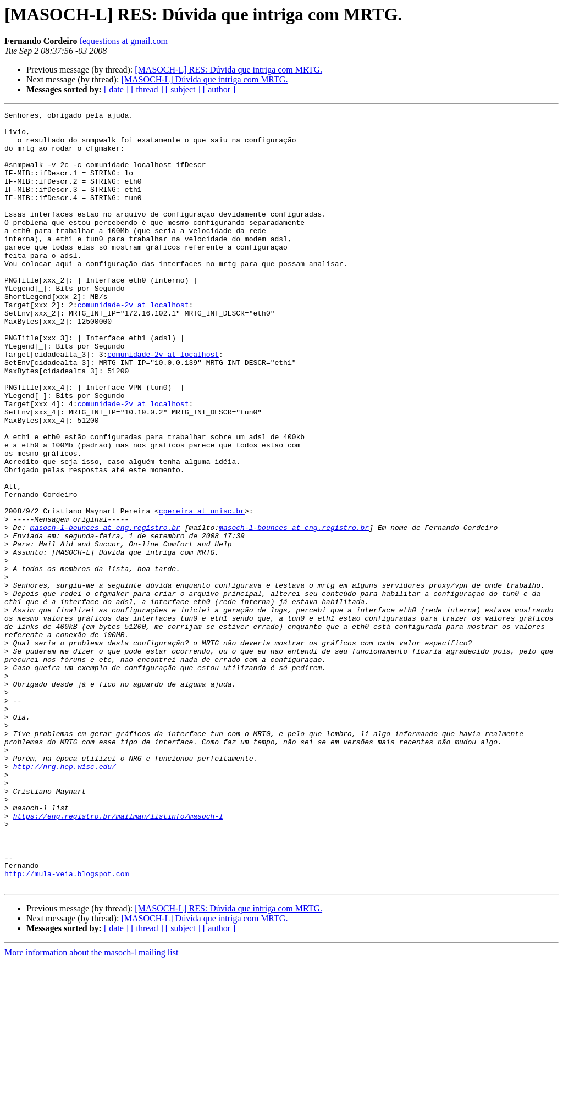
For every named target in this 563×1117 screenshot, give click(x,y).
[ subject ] (183, 89)
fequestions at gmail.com (124, 41)
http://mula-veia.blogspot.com (66, 1027)
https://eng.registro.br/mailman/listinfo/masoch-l (118, 958)
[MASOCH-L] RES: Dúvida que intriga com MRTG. (228, 69)
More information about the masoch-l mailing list (91, 1107)
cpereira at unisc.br (202, 591)
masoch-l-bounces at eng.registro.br (105, 611)
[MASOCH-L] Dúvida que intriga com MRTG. (204, 79)
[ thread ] (147, 89)
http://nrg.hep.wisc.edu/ (64, 898)
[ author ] (219, 89)
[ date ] (116, 89)
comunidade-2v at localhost (133, 344)
